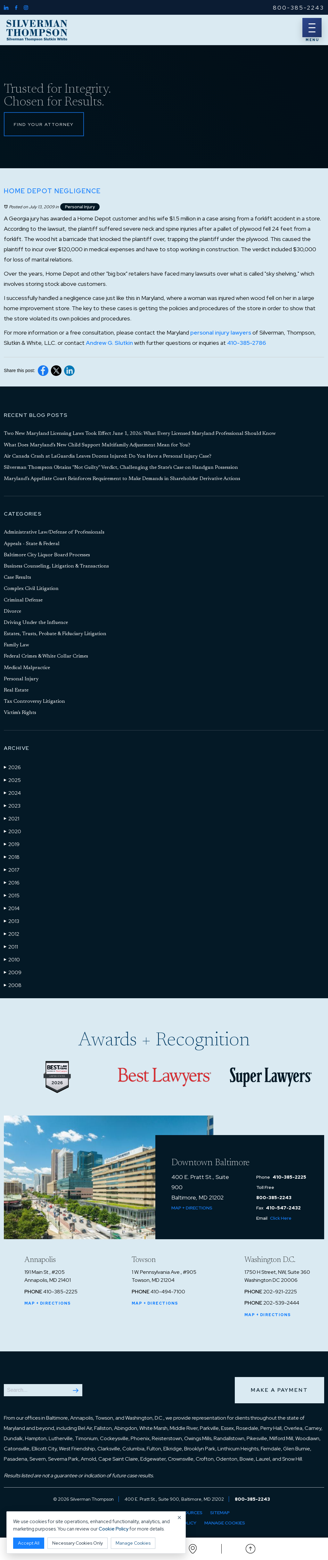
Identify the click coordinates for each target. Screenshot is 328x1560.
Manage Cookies (225, 1523)
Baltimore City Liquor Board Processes (47, 555)
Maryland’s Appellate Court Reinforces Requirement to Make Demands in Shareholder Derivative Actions (122, 479)
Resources (189, 1512)
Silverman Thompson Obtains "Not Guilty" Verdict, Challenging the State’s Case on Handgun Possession (121, 467)
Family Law (16, 645)
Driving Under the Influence (36, 622)
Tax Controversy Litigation (34, 701)
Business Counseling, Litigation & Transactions (56, 566)
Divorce (12, 611)
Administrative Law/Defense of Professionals (54, 532)
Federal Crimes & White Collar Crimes (46, 656)
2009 (12, 972)
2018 (12, 857)
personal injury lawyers (220, 332)
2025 (12, 780)
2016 (12, 882)
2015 (12, 895)
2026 (12, 767)
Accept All (28, 1543)
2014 (12, 908)
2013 (11, 921)
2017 (12, 870)
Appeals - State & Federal (32, 543)
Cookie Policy (113, 1529)
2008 (12, 985)
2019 (12, 844)
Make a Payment (279, 1390)
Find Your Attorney (44, 124)
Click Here (280, 1218)
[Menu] (312, 27)
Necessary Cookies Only (77, 1543)
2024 (12, 793)
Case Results (17, 577)
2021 (11, 818)
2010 (12, 959)
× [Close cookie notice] (179, 1518)
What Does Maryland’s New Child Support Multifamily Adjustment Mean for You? (97, 445)
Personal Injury (80, 207)
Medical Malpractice (27, 667)
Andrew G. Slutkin (109, 343)
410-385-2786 (246, 343)
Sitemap (220, 1512)
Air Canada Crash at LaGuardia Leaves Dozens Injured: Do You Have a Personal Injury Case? (107, 456)
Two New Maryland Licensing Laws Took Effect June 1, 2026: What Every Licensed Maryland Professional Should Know (140, 433)
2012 (11, 934)
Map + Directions (191, 1208)
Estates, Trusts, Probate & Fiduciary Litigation (55, 634)
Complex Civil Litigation (31, 589)
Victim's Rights (20, 713)
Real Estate (16, 690)
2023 (12, 806)
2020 (12, 831)
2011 (11, 947)
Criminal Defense (23, 600)
